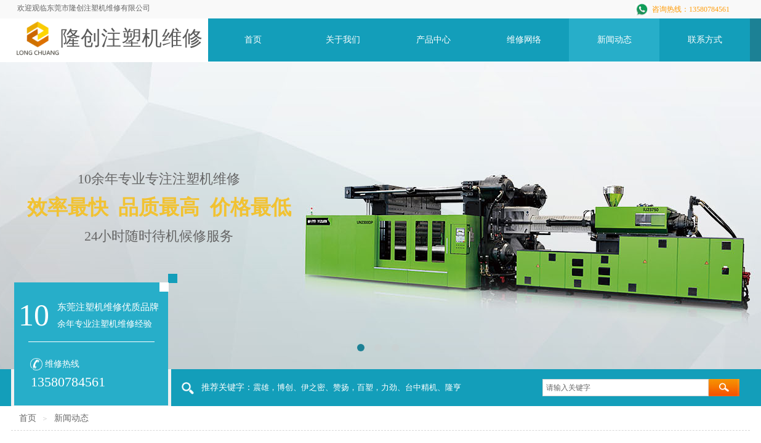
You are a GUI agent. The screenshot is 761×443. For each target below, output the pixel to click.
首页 (27, 418)
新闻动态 (71, 418)
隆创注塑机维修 (131, 38)
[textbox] (625, 387)
